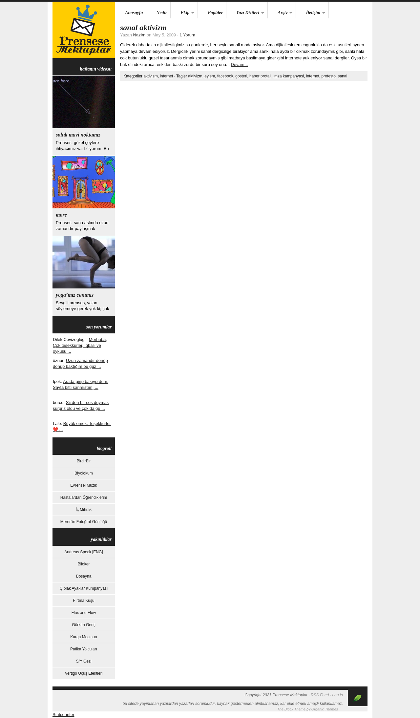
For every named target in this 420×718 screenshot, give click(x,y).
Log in (337, 695)
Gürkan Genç (83, 625)
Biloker (84, 564)
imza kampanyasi (288, 76)
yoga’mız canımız (75, 295)
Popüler (215, 12)
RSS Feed (320, 695)
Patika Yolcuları (83, 649)
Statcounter (63, 714)
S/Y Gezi (83, 661)
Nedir (161, 12)
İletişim (310, 13)
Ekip (182, 13)
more (61, 215)
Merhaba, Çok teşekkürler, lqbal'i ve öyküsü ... (80, 345)
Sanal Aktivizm (143, 27)
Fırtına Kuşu (83, 600)
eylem (209, 76)
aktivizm (150, 76)
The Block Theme (291, 709)
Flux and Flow (84, 612)
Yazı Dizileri (245, 13)
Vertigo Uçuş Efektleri (84, 673)
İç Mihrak (84, 509)
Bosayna (84, 576)
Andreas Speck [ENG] (83, 552)
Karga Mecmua (83, 637)
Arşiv (280, 13)
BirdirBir (84, 461)
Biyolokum (83, 473)
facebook (225, 76)
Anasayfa (134, 12)
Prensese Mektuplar (83, 30)
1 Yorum (187, 34)
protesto (328, 76)
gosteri (241, 76)
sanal (342, 76)
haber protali (260, 76)
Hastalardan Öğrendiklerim (83, 497)
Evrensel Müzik (83, 485)
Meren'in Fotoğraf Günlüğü (83, 521)
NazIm (139, 34)
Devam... (239, 64)
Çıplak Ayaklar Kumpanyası (84, 588)
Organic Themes (324, 709)
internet (166, 76)
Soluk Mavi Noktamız (78, 134)
